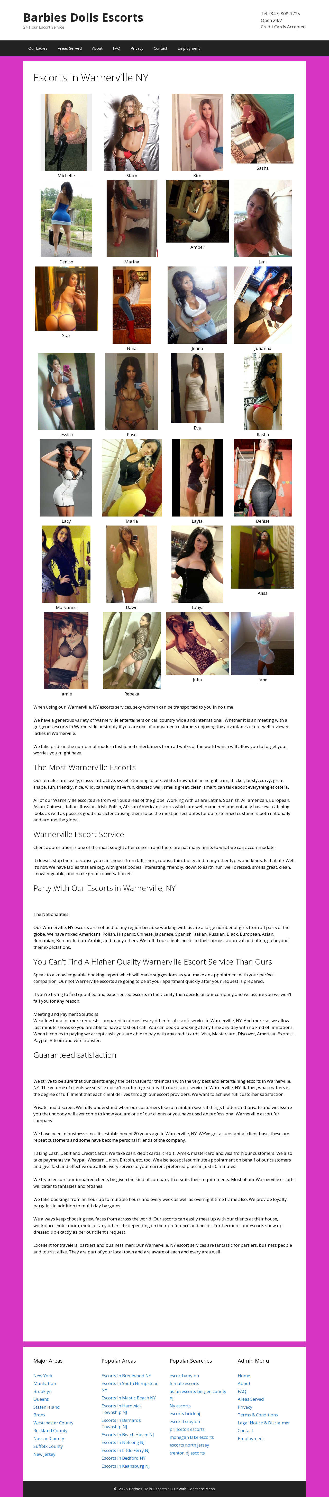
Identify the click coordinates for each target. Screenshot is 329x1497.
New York (42, 1376)
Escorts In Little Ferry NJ (126, 1450)
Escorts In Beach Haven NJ (128, 1435)
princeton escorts (187, 1429)
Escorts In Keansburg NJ (126, 1466)
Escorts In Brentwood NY (126, 1376)
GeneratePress (201, 1488)
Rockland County (50, 1430)
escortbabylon (184, 1376)
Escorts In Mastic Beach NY (129, 1398)
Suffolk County (48, 1446)
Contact (160, 48)
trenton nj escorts (187, 1453)
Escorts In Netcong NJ (123, 1442)
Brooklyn (42, 1391)
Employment (189, 48)
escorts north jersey (189, 1445)
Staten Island (46, 1407)
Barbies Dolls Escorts (83, 17)
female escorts (184, 1383)
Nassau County (48, 1438)
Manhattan (44, 1383)
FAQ (116, 48)
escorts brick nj (185, 1413)
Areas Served (70, 48)
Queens (41, 1399)
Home (244, 1376)
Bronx (39, 1415)
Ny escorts (180, 1406)
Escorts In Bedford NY (123, 1458)
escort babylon (185, 1421)
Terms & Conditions (258, 1415)
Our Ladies (38, 48)
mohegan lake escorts (192, 1437)
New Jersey (44, 1454)
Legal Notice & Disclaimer (264, 1423)
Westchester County (53, 1423)
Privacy (137, 48)
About (97, 48)
